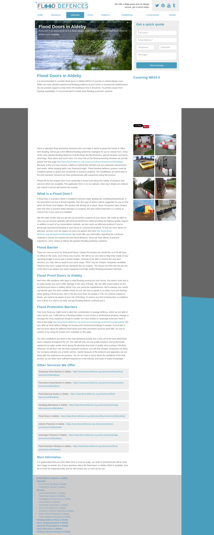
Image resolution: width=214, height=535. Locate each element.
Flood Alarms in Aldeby (49, 502)
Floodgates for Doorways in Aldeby (55, 499)
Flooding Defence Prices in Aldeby (52, 520)
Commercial (127, 15)
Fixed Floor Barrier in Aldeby (52, 496)
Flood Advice (153, 15)
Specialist (56, 15)
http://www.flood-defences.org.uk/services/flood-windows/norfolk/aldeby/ (90, 162)
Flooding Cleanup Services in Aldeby (54, 532)
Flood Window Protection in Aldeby (55, 517)
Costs (90, 15)
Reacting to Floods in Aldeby (52, 487)
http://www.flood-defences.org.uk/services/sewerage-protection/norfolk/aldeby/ (89, 322)
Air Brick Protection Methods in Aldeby (56, 511)
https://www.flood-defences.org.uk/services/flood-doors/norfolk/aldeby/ (93, 416)
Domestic (105, 15)
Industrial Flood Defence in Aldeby (52, 526)
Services (75, 15)
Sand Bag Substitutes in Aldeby (53, 505)
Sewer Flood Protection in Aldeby (54, 514)
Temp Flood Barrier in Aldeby (52, 493)
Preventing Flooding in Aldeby (52, 484)
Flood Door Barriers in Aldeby (52, 508)
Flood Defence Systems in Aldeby (52, 478)
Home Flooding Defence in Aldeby (52, 523)
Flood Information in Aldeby (49, 529)
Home (40, 15)
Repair (173, 15)
